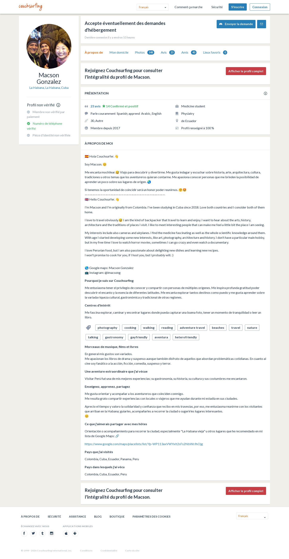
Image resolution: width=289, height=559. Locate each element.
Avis (168, 52)
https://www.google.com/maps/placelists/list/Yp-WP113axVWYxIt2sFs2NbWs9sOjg (144, 444)
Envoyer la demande (236, 24)
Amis (189, 52)
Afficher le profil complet (245, 71)
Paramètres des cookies (151, 516)
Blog (98, 516)
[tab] (94, 52)
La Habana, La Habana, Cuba (49, 87)
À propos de (94, 52)
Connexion (259, 7)
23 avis (95, 106)
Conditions (86, 550)
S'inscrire (237, 7)
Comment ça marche (188, 7)
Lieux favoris (215, 52)
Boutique (117, 516)
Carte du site (132, 550)
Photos (144, 52)
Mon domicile (118, 52)
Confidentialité (108, 550)
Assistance (77, 516)
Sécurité (217, 7)
